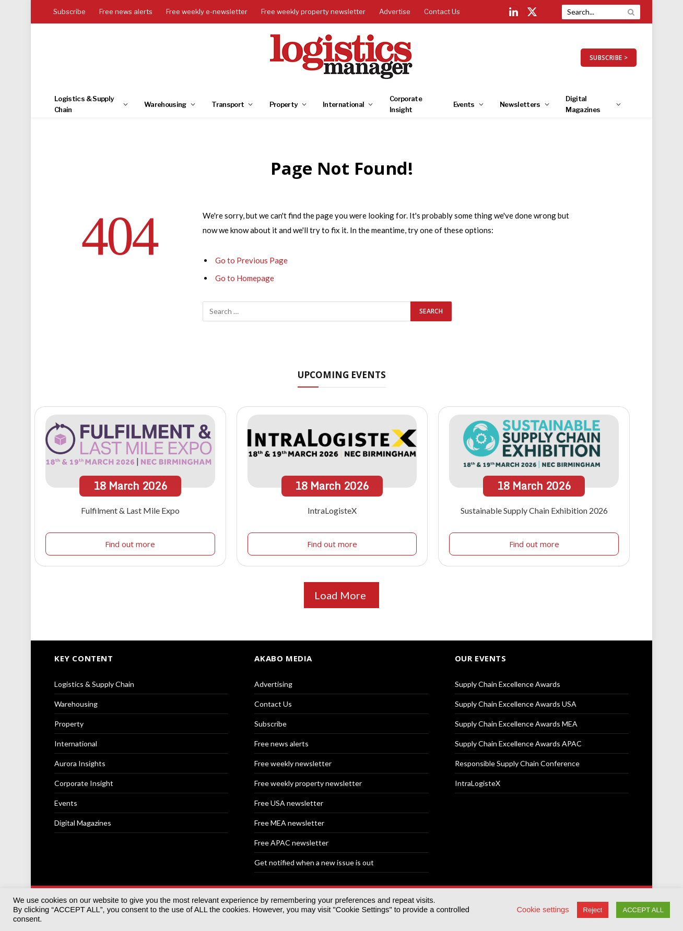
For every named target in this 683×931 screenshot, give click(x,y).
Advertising (273, 684)
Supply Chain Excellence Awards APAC (518, 743)
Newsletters (520, 104)
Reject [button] (593, 910)
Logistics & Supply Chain (83, 104)
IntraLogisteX (332, 510)
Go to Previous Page (251, 260)
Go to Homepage (244, 278)
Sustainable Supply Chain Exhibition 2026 (534, 510)
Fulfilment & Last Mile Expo (130, 510)
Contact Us (442, 11)
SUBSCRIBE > (609, 57)
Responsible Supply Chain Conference (517, 763)
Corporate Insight (406, 104)
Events (464, 104)
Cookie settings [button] (542, 909)
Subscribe (69, 11)
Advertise (394, 11)
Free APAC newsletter (291, 842)
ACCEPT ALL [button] (643, 910)
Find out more (130, 544)
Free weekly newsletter (293, 763)
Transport (227, 104)
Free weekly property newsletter (313, 11)
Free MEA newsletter (289, 822)
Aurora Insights (79, 763)
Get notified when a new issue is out (314, 862)
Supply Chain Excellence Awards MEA (516, 723)
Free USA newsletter (288, 803)
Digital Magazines (583, 104)
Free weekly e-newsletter (207, 11)
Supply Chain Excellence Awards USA (515, 703)
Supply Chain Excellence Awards (507, 684)
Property (283, 104)
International (343, 104)
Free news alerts (125, 11)
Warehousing (165, 104)
